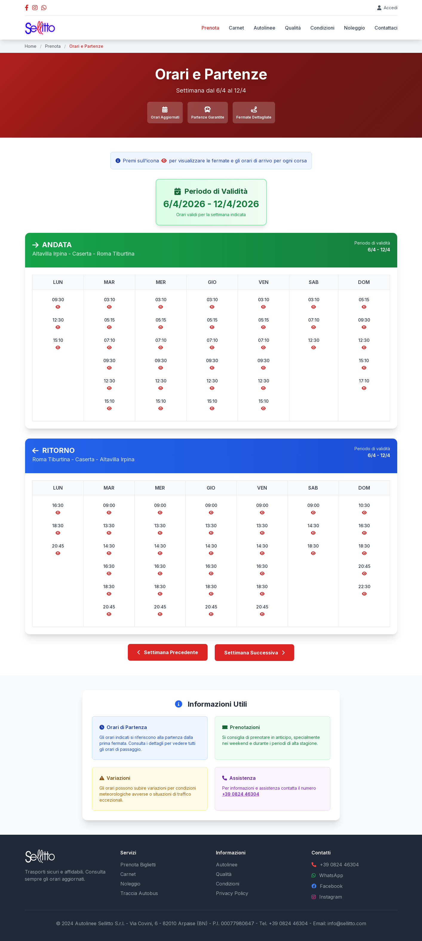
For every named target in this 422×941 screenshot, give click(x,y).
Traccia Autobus (139, 893)
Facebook (331, 886)
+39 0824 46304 (240, 793)
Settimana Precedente (167, 652)
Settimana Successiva (254, 652)
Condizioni (322, 28)
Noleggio (354, 28)
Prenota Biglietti (138, 864)
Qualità (293, 28)
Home (30, 46)
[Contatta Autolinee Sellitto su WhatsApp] (44, 8)
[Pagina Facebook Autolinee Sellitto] (27, 8)
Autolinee (264, 28)
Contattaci (386, 28)
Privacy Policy (232, 893)
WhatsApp (331, 875)
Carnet (236, 28)
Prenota (210, 28)
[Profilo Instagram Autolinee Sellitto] (35, 8)
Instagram (330, 897)
